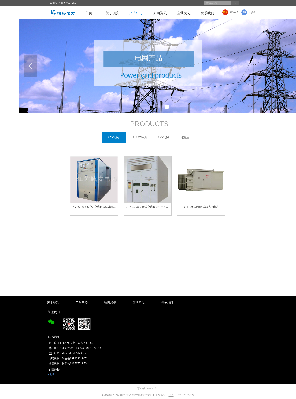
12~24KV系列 (139, 137)
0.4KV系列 (164, 137)
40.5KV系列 (114, 137)
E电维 (51, 374)
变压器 (185, 137)
